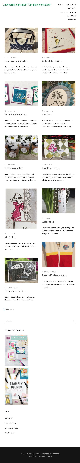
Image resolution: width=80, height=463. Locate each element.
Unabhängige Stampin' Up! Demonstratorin (26, 4)
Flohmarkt (71, 16)
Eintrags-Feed (10, 423)
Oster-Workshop (14, 168)
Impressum (71, 19)
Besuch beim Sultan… (16, 114)
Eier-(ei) (46, 114)
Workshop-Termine (68, 12)
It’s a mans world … (15, 290)
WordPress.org (10, 433)
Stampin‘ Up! (71, 5)
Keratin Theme (32, 456)
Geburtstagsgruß (51, 60)
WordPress (49, 456)
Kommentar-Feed (11, 428)
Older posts (8, 310)
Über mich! (71, 8)
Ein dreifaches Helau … (54, 275)
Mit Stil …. (10, 237)
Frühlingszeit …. (50, 168)
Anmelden (8, 418)
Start (60, 5)
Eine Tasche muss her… (17, 60)
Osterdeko (48, 221)
